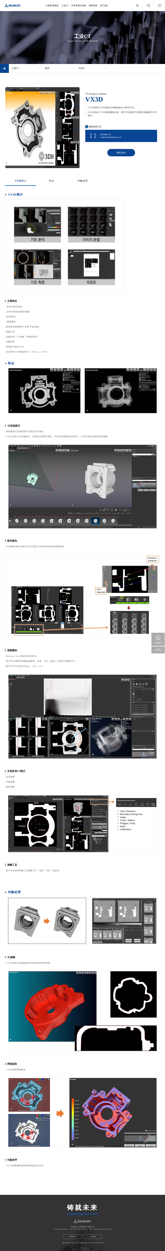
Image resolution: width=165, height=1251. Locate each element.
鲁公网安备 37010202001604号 (92, 1243)
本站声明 (72, 1237)
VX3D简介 (20, 180)
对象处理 (82, 180)
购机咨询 (121, 152)
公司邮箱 (92, 1237)
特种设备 (93, 5)
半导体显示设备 (78, 5)
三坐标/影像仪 (52, 5)
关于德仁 (104, 5)
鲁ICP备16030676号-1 (71, 1243)
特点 (51, 180)
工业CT (64, 5)
